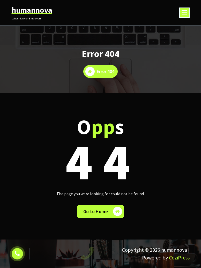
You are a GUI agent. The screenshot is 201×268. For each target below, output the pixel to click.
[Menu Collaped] (184, 13)
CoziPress (179, 257)
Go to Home (102, 211)
